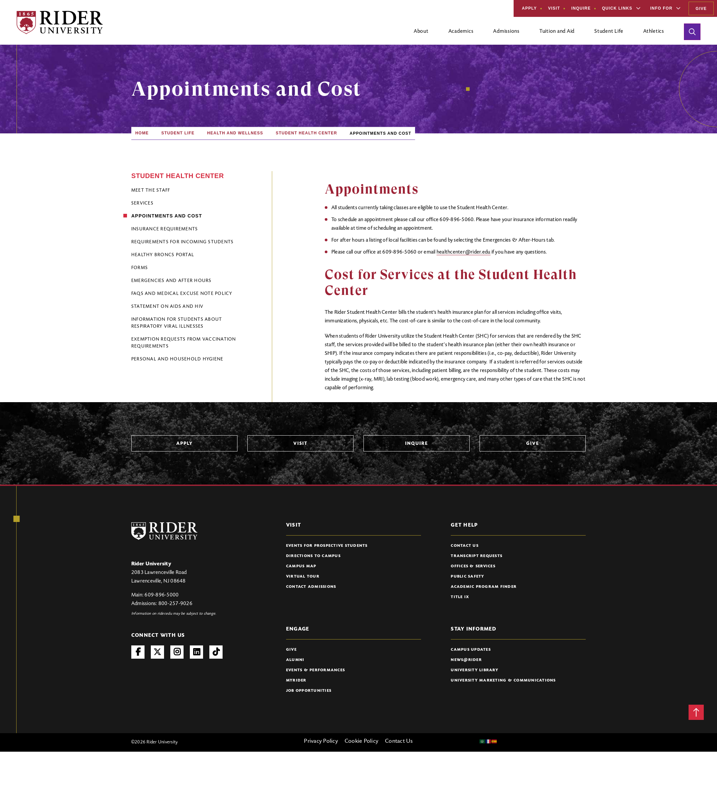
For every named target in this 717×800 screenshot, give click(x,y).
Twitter (157, 652)
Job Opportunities (308, 691)
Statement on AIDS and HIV (167, 307)
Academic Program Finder (484, 587)
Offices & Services (473, 566)
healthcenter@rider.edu (463, 252)
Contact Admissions (311, 587)
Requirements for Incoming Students (182, 242)
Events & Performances (315, 670)
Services (142, 203)
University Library (474, 670)
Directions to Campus (313, 556)
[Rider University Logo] (164, 531)
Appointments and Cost (166, 215)
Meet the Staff (150, 190)
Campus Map (301, 566)
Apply (529, 8)
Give (701, 8)
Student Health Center (306, 133)
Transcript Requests (476, 556)
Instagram (177, 652)
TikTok (216, 652)
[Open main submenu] (421, 34)
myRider (296, 680)
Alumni (295, 660)
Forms (139, 268)
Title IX (460, 597)
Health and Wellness (235, 133)
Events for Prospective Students (327, 546)
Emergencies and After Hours (171, 281)
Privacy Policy (321, 741)
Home (142, 133)
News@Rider (466, 660)
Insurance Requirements (164, 229)
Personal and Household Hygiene (177, 359)
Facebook (138, 652)
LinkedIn (196, 652)
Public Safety (467, 577)
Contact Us (465, 546)
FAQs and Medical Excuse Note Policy (181, 294)
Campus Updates (471, 650)
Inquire (581, 8)
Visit (554, 8)
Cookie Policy (361, 741)
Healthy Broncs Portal (162, 255)
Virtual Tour (302, 577)
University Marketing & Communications (503, 680)
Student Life (177, 133)
